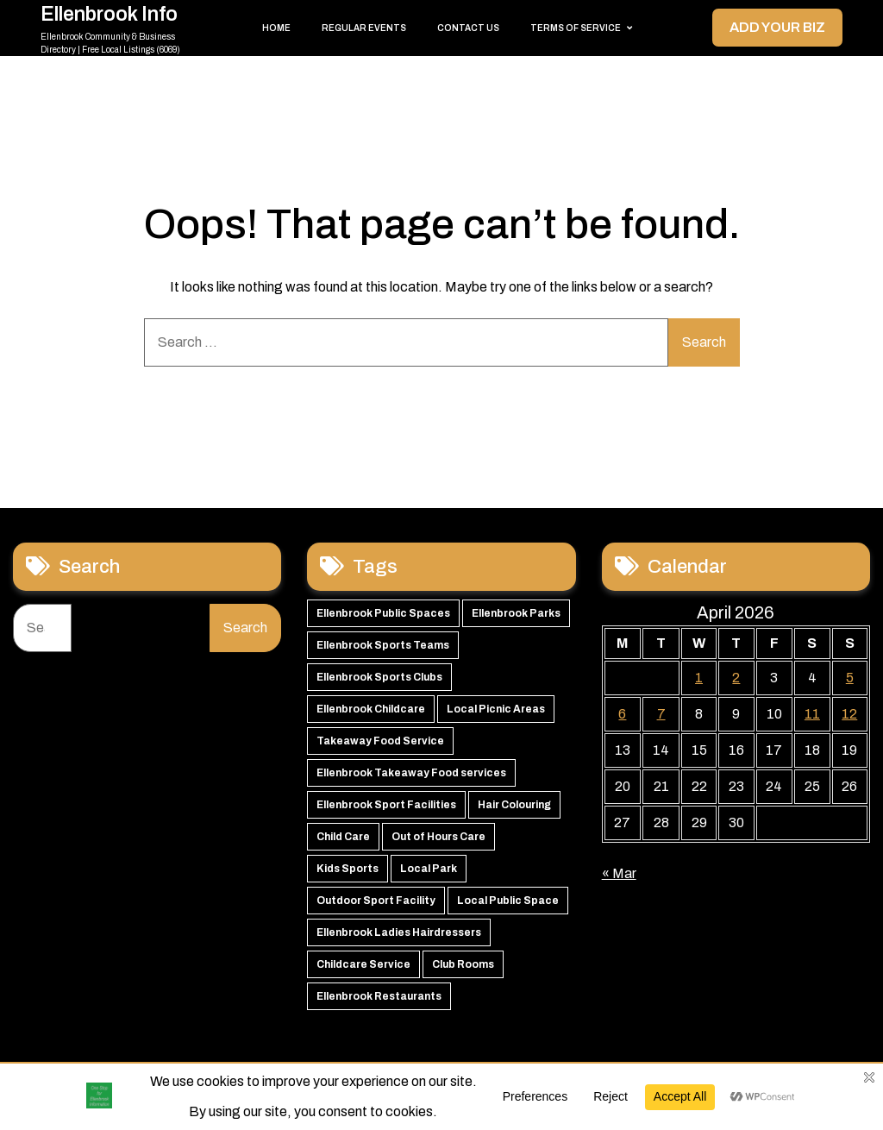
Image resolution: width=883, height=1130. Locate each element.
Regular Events (364, 28)
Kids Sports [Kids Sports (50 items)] (347, 869)
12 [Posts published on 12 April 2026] (849, 713)
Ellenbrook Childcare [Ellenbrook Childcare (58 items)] (370, 709)
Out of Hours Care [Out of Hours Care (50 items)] (438, 837)
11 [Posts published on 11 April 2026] (812, 713)
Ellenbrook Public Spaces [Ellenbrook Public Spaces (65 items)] (383, 613)
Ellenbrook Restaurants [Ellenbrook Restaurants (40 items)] (379, 996)
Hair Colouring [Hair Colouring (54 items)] (514, 805)
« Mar (619, 873)
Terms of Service (575, 28)
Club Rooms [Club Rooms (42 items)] (463, 964)
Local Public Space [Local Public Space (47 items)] (508, 901)
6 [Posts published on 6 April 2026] (622, 713)
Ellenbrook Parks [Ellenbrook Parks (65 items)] (516, 613)
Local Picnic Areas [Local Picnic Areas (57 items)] (496, 709)
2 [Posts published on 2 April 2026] (736, 677)
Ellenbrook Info (109, 14)
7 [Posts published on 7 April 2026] (661, 713)
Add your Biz (777, 27)
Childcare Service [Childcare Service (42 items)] (363, 964)
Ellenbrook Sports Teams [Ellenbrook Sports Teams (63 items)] (382, 645)
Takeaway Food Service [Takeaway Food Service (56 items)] (380, 741)
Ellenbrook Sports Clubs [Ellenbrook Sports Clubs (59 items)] (379, 677)
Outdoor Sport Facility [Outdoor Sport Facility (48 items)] (375, 901)
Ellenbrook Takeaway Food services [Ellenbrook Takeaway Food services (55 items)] (411, 773)
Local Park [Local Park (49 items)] (428, 869)
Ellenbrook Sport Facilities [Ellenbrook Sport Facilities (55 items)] (386, 805)
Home (276, 28)
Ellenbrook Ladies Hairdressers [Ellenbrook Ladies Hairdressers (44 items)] (398, 932)
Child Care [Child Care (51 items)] (343, 837)
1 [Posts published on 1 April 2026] (699, 677)
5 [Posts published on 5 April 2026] (850, 677)
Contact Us (468, 28)
